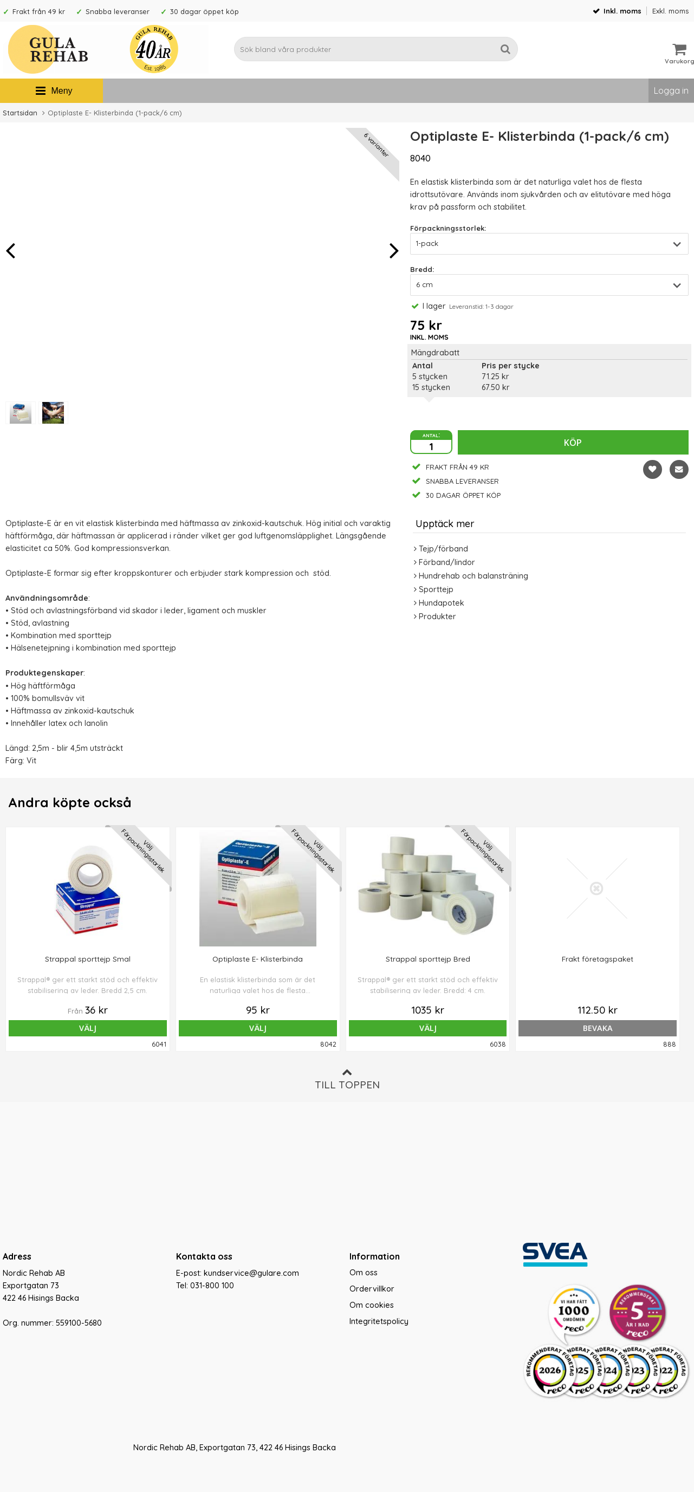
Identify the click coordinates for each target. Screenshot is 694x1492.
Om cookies (371, 1305)
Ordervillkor (371, 1289)
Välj (71, 1028)
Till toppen (347, 1079)
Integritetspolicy (378, 1321)
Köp (573, 443)
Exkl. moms (670, 11)
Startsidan (20, 112)
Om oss (363, 1272)
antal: (431, 434)
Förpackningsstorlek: (448, 228)
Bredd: (422, 269)
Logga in (671, 90)
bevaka (485, 1028)
